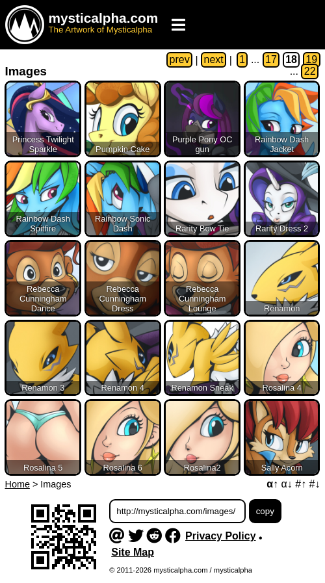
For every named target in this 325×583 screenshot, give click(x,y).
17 (271, 60)
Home (17, 484)
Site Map (132, 552)
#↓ (314, 483)
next (214, 60)
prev (180, 60)
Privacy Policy (220, 535)
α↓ (286, 483)
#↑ (300, 483)
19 (311, 60)
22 (310, 71)
